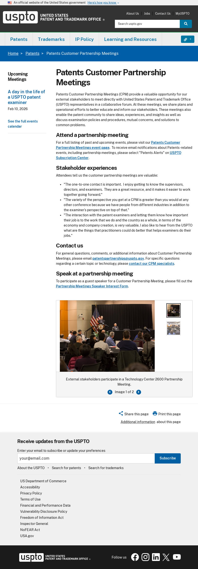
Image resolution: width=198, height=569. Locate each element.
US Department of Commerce (43, 481)
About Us (132, 13)
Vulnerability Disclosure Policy (43, 511)
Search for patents (66, 468)
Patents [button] (18, 39)
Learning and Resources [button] (130, 39)
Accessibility (30, 487)
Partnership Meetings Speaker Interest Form (92, 286)
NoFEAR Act (30, 530)
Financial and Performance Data (45, 505)
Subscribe (168, 458)
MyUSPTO (182, 13)
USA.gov (27, 536)
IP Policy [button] (84, 39)
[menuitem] (19, 39)
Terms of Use (30, 499)
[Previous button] (110, 392)
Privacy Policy (31, 493)
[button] (133, 415)
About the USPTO (31, 468)
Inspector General (34, 524)
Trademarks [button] (51, 39)
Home (13, 53)
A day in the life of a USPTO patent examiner (26, 97)
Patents (32, 53)
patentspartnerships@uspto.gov (118, 258)
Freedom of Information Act (41, 518)
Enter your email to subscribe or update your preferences (61, 451)
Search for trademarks (106, 468)
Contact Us (163, 13)
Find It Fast (184, 39)
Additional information (138, 422)
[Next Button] (138, 392)
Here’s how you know (104, 2)
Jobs (147, 13)
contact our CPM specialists (151, 264)
